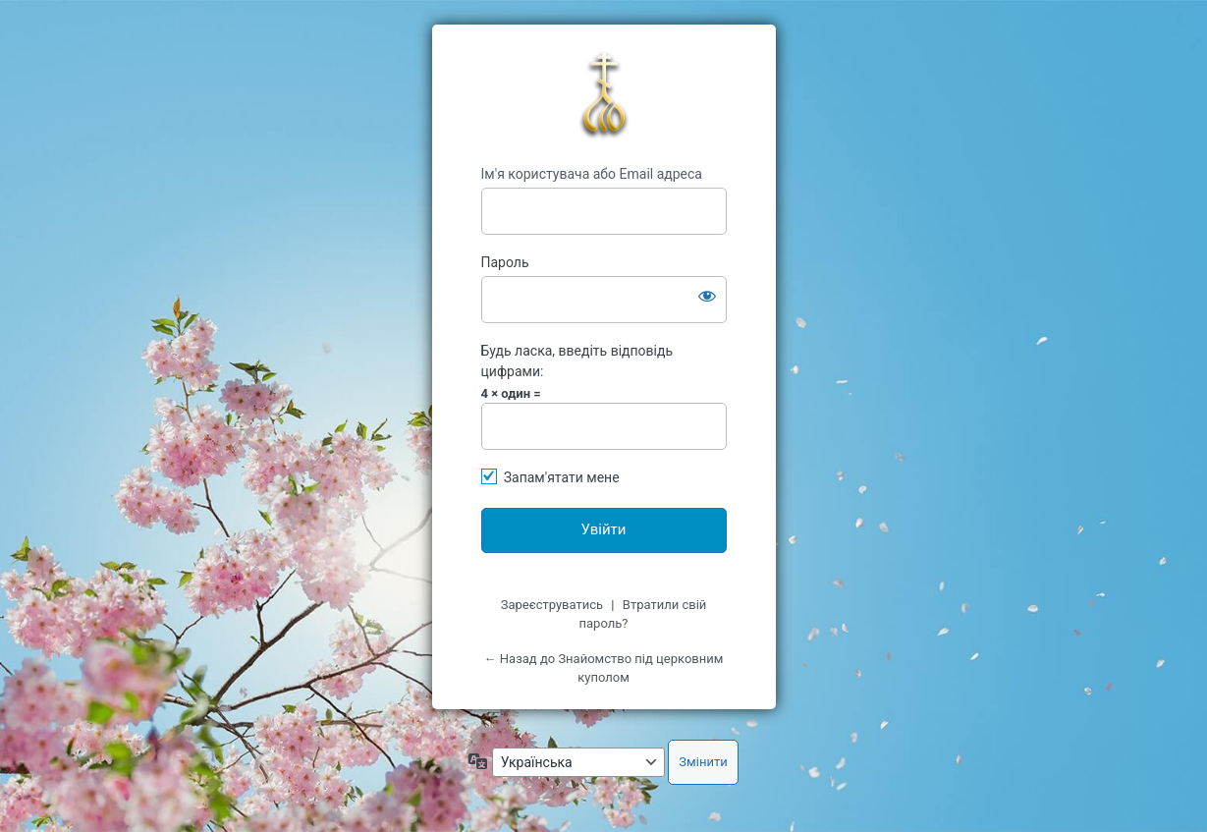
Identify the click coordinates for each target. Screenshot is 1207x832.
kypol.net (604, 95)
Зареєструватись (552, 604)
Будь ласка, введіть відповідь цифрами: (577, 361)
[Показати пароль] (707, 295)
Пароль (505, 262)
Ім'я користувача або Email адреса (591, 174)
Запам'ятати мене (562, 477)
